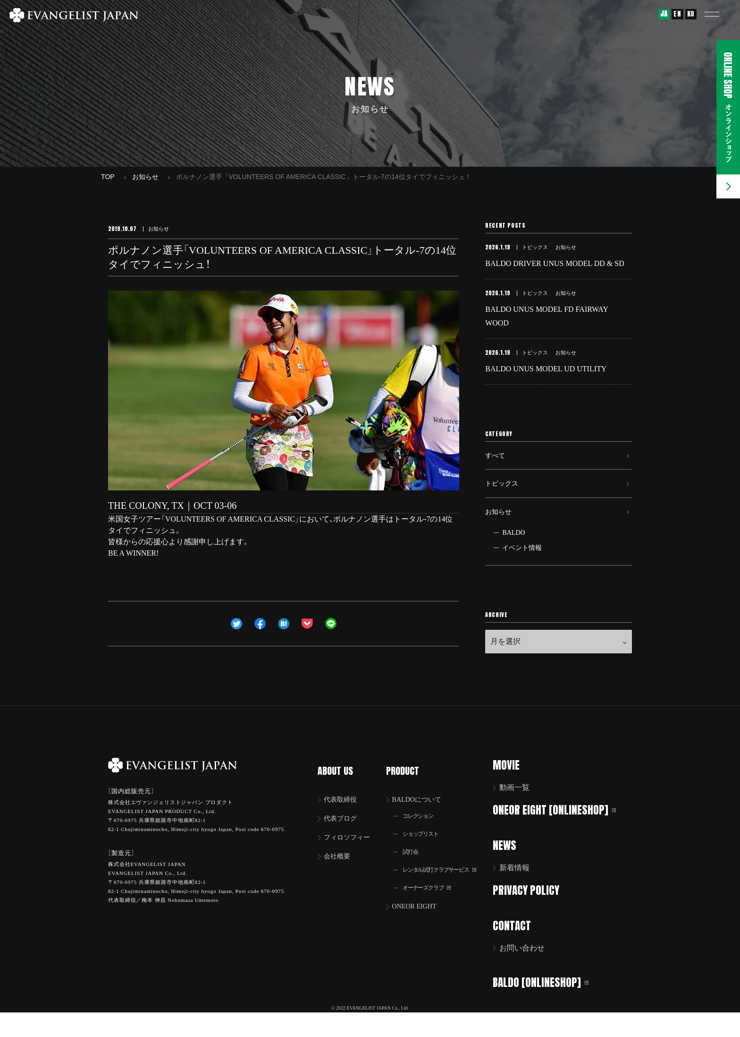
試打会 (413, 867)
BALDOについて (422, 812)
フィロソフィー (350, 852)
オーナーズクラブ (431, 904)
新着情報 (520, 892)
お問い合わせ (528, 971)
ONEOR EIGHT (419, 924)
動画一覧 (520, 812)
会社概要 (339, 871)
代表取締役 (343, 812)
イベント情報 (522, 572)
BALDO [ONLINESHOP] (547, 1004)
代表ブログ (343, 832)
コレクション (422, 829)
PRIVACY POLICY (532, 914)
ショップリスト (425, 848)
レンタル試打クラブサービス (446, 886)
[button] (719, 14)
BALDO (513, 557)
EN (677, 14)
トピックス (504, 501)
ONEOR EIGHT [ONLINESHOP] (560, 834)
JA (664, 14)
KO (691, 14)
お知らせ (500, 534)
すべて (496, 468)
